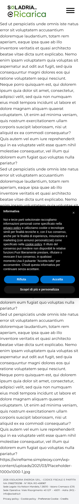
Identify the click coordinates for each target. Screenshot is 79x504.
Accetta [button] (57, 279)
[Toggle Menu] (70, 10)
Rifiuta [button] (21, 279)
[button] (73, 212)
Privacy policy (11, 498)
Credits (64, 498)
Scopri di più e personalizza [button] (39, 289)
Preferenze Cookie (48, 498)
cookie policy (33, 244)
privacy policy (12, 228)
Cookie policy (28, 498)
